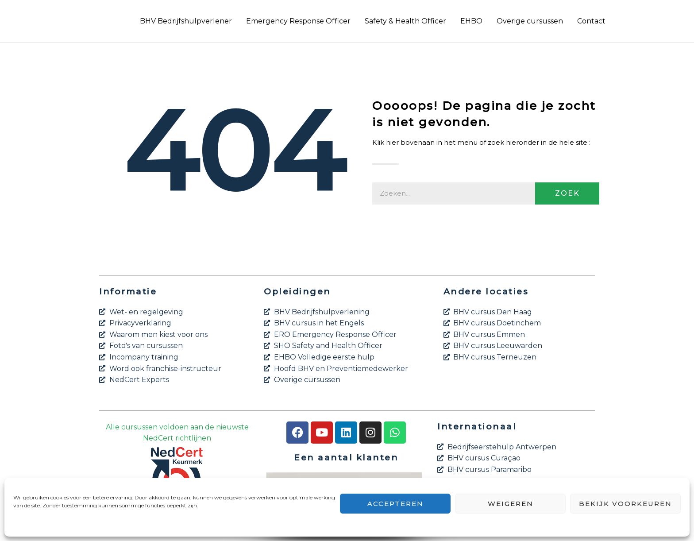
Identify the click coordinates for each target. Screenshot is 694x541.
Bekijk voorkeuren (625, 503)
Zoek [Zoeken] (567, 193)
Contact (591, 21)
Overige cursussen (530, 21)
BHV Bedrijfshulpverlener (186, 21)
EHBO (471, 21)
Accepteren (395, 503)
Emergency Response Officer (298, 21)
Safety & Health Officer (405, 21)
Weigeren (510, 503)
